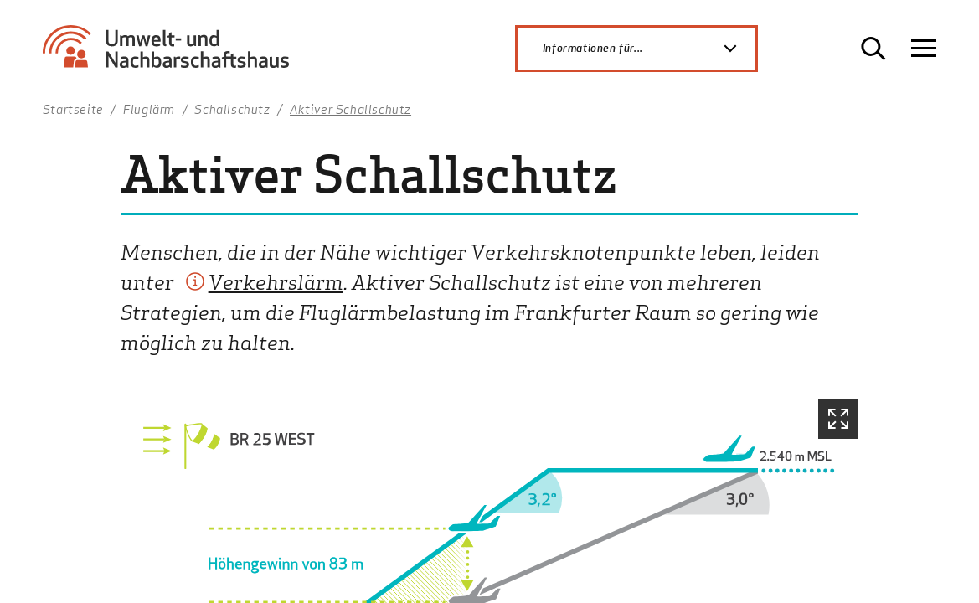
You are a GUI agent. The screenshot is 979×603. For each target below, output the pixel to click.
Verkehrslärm (276, 281)
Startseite (73, 108)
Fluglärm (149, 108)
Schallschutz (232, 108)
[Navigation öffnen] (924, 48)
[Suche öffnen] (873, 48)
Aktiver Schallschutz (350, 108)
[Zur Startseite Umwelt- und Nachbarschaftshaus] (172, 54)
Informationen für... (649, 48)
